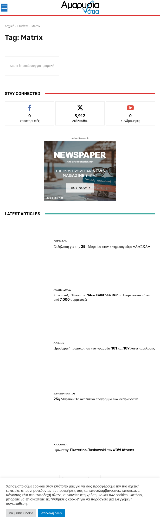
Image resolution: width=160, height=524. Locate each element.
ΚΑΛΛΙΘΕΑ (61, 444)
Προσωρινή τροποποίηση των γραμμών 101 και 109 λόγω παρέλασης (104, 348)
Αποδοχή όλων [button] (51, 513)
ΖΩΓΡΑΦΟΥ (60, 241)
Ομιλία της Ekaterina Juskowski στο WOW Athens (94, 450)
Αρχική (9, 26)
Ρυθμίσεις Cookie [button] (21, 513)
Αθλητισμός (62, 289)
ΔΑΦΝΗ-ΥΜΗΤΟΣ (64, 393)
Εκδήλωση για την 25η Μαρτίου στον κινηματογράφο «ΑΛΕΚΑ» (102, 246)
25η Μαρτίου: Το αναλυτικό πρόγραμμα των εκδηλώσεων (96, 399)
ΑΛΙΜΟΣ (59, 343)
